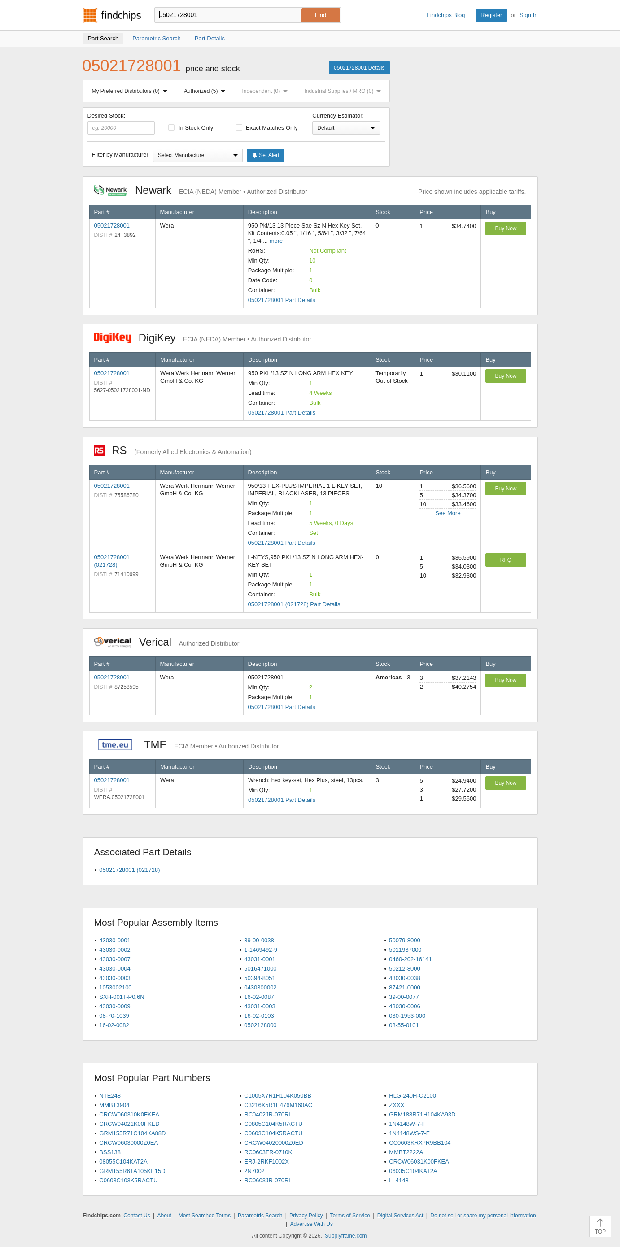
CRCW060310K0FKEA (129, 1114)
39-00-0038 (259, 940)
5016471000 (260, 968)
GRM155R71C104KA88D (132, 1133)
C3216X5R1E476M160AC (278, 1105)
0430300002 (260, 987)
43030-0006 (404, 1006)
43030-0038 (404, 978)
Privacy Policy (306, 1215)
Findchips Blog (446, 15)
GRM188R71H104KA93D (422, 1114)
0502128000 (260, 1025)
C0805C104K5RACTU (273, 1123)
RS (173, 450)
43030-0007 (114, 959)
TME (186, 745)
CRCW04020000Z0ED (273, 1142)
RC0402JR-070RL (268, 1114)
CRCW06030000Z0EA (128, 1142)
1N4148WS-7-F (409, 1133)
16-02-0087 (259, 996)
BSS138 (110, 1152)
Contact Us (136, 1215)
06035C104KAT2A (413, 1171)
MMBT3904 (114, 1105)
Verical (167, 642)
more (276, 240)
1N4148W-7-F (407, 1123)
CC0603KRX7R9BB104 (419, 1142)
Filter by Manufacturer (120, 154)
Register (491, 15)
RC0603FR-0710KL (269, 1152)
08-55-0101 (404, 1025)
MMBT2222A (406, 1152)
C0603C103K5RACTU (128, 1180)
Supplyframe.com (346, 1236)
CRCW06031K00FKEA (419, 1161)
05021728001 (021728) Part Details (294, 604)
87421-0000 (404, 987)
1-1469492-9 (260, 949)
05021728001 (112, 225)
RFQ (505, 560)
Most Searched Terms (205, 1215)
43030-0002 (114, 949)
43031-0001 (259, 959)
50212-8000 (404, 968)
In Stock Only (190, 127)
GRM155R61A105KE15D (132, 1171)
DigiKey (202, 338)
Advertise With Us (311, 1224)
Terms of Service (350, 1215)
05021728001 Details (359, 68)
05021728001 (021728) (129, 869)
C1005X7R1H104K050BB (277, 1095)
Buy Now (505, 228)
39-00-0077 (404, 996)
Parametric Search (260, 1215)
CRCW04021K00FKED (129, 1123)
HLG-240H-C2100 (412, 1095)
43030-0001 (114, 940)
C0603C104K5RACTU (273, 1133)
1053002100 (115, 987)
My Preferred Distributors (131, 91)
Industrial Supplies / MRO (344, 91)
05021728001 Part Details (281, 300)
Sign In (528, 15)
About (164, 1215)
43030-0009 (114, 1006)
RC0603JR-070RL (268, 1180)
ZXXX (396, 1105)
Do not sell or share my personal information (483, 1215)
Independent (267, 91)
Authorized (206, 91)
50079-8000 (404, 940)
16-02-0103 (259, 1015)
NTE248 (110, 1095)
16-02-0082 (114, 1025)
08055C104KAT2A (123, 1161)
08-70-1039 (114, 1015)
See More (447, 513)
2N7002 (254, 1171)
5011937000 (405, 949)
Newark (200, 190)
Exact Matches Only (267, 127)
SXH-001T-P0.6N (121, 996)
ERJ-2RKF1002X (266, 1161)
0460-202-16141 (410, 959)
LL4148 (398, 1180)
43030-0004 (114, 968)
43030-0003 (114, 978)
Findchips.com (112, 15)
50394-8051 (259, 978)
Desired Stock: (121, 123)
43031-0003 (259, 1006)
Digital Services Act (400, 1215)
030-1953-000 (407, 1015)
